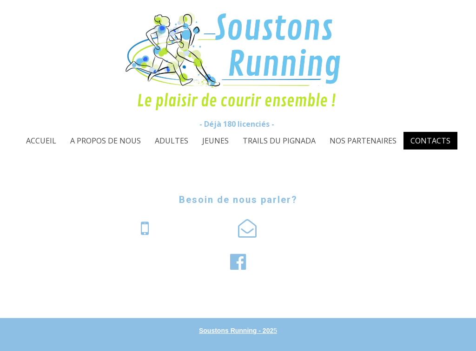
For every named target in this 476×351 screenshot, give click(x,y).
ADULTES (171, 141)
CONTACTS (430, 141)
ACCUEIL (41, 141)
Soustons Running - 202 (236, 330)
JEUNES (215, 141)
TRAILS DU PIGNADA (279, 141)
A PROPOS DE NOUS (105, 141)
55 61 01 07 (185, 228)
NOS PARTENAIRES (363, 141)
